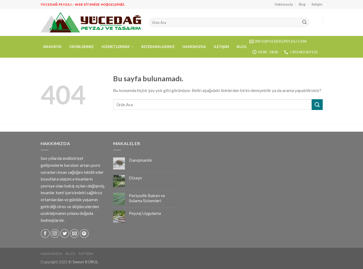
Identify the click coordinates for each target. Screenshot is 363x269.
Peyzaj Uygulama (145, 213)
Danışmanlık (140, 160)
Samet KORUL (85, 262)
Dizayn (135, 177)
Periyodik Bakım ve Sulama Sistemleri (147, 198)
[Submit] (304, 22)
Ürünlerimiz (81, 47)
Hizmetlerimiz (117, 46)
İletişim (317, 4)
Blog (302, 4)
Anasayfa (52, 47)
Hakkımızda (284, 4)
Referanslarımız (158, 47)
